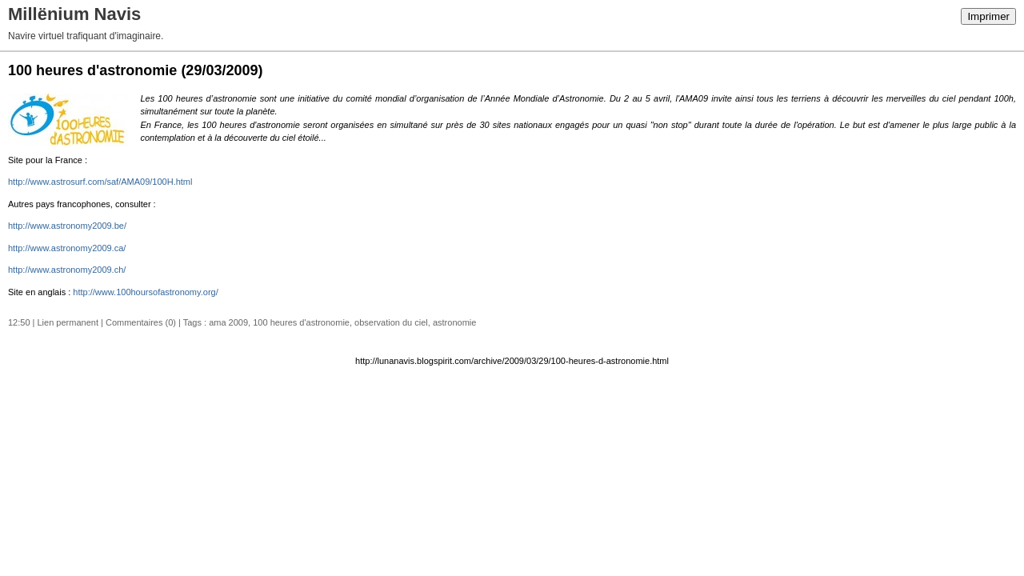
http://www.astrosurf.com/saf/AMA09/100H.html (100, 181)
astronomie (454, 322)
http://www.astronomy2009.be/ (67, 225)
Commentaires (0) (141, 322)
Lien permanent (68, 322)
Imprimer (988, 16)
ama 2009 (228, 322)
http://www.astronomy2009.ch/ (67, 269)
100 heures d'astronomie (301, 322)
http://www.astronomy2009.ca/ (67, 248)
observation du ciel (391, 322)
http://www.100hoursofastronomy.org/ (145, 292)
